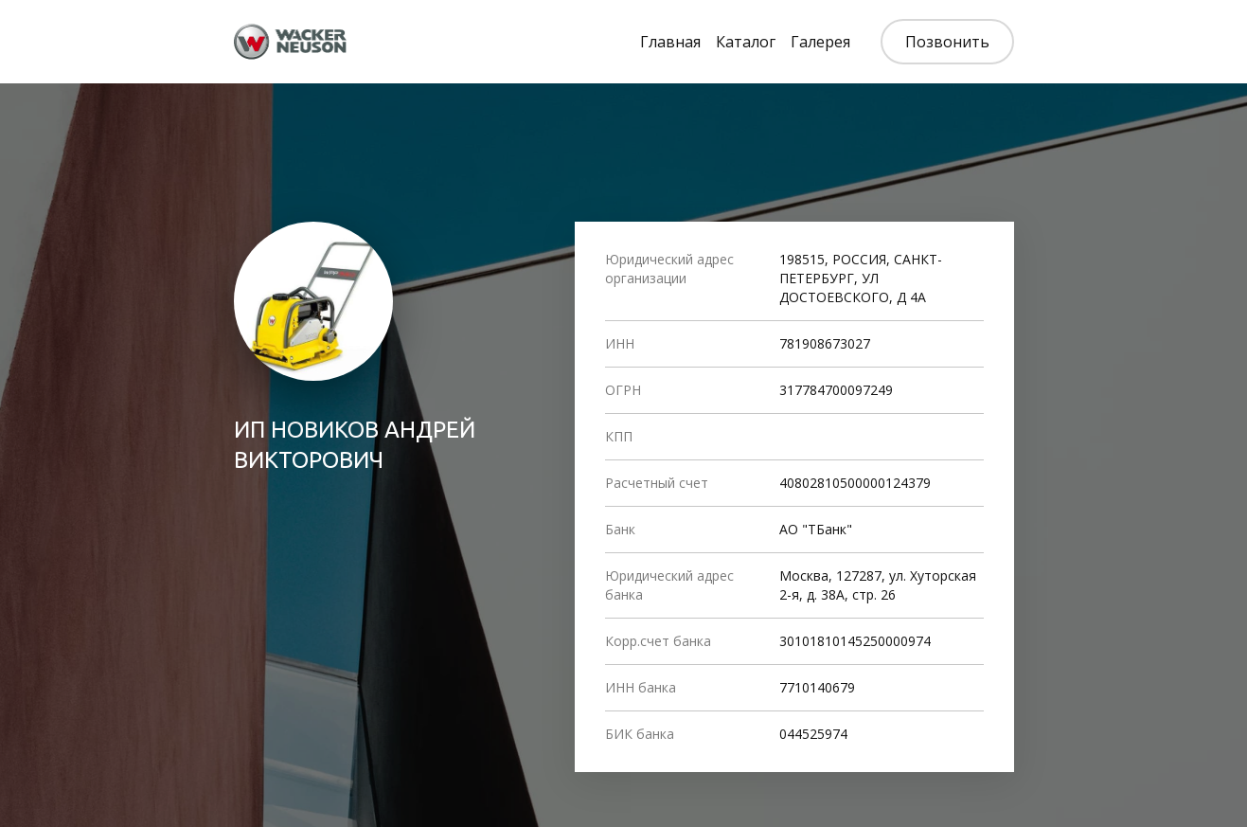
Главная (670, 41)
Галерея (820, 41)
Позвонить (947, 41)
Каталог (745, 41)
